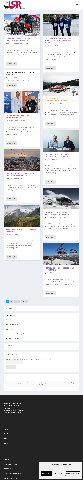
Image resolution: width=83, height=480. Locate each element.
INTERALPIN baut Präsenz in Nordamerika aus (18, 117)
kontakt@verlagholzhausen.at (14, 407)
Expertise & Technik (19, 120)
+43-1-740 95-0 (9, 405)
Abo (5, 436)
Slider (26, 43)
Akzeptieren (46, 474)
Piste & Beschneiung (18, 43)
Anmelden (11, 367)
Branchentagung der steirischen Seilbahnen (21, 74)
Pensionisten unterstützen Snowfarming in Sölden (18, 40)
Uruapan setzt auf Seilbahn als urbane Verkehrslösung (20, 175)
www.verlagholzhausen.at (12, 410)
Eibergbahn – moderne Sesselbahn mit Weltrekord (60, 269)
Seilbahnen (16, 178)
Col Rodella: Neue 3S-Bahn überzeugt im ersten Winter (57, 213)
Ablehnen (58, 474)
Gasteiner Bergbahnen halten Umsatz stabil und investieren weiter (58, 41)
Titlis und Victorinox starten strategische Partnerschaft (58, 155)
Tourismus (17, 234)
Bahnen (55, 217)
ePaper (6, 441)
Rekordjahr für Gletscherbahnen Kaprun (21, 230)
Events (15, 77)
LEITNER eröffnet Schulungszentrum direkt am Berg (60, 100)
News (6, 426)
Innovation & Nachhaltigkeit (59, 103)
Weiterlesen (11, 64)
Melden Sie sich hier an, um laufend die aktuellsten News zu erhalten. (28, 359)
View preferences (72, 474)
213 (23, 301)
